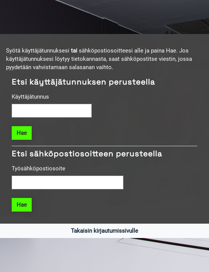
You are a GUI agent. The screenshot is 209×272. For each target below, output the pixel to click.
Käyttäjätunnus (30, 96)
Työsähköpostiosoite (38, 168)
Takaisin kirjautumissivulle (104, 230)
